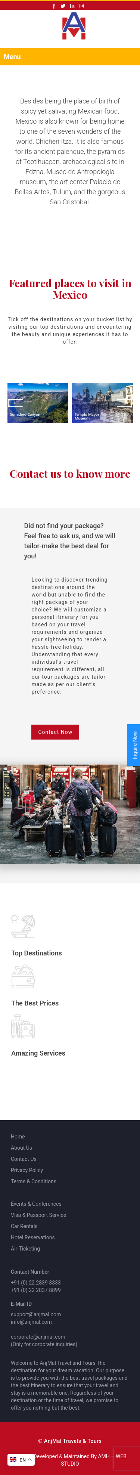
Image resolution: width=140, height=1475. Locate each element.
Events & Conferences (36, 1204)
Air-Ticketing (25, 1249)
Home (18, 1137)
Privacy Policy (27, 1170)
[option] (37, 403)
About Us (21, 1148)
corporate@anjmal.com (38, 1337)
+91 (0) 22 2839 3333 (36, 1283)
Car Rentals (24, 1226)
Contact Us (24, 1159)
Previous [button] (15, 403)
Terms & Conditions (33, 1181)
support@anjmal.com (36, 1314)
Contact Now (55, 732)
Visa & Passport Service (38, 1215)
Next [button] (124, 403)
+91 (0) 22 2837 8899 (36, 1290)
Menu (12, 57)
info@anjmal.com (31, 1322)
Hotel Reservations (33, 1237)
